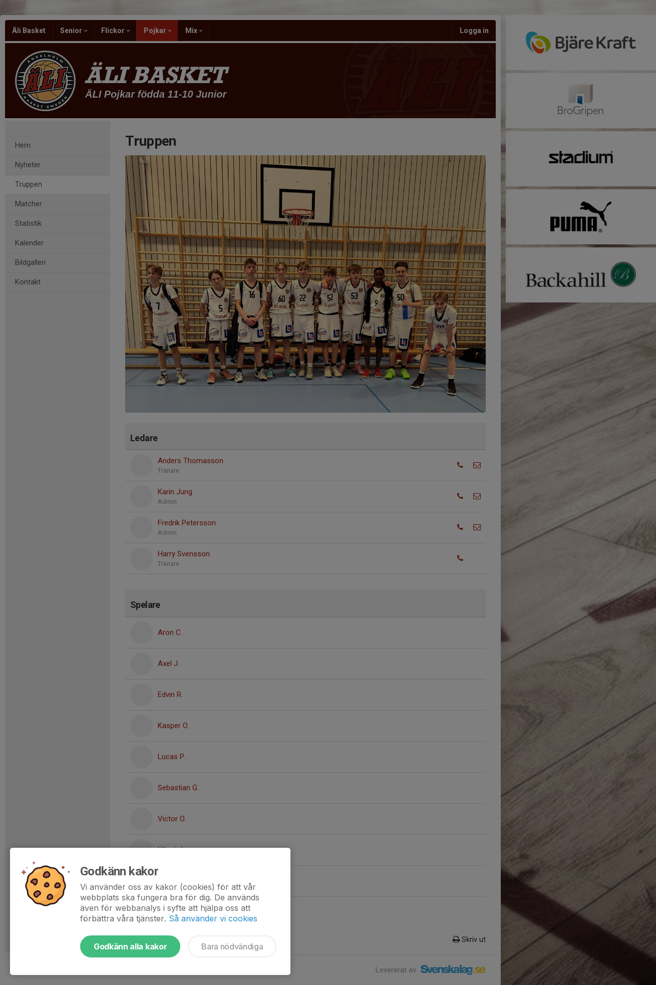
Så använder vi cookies (213, 918)
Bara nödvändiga (232, 946)
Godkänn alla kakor (130, 946)
